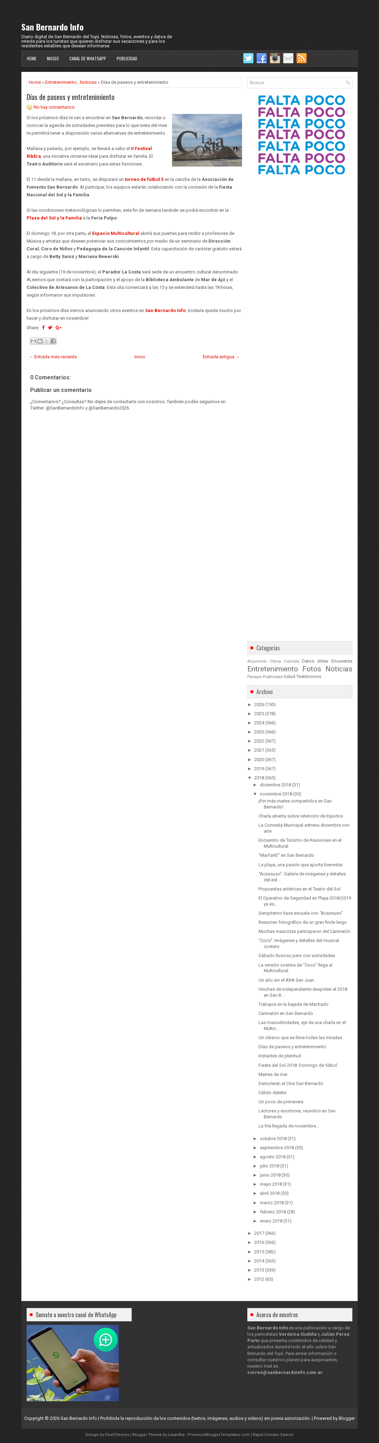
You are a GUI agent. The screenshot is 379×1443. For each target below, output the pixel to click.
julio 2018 (269, 1165)
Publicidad (127, 58)
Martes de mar (273, 1074)
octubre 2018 (273, 1138)
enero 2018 (271, 1221)
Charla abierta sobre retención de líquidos (301, 816)
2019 (259, 768)
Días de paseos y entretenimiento (71, 97)
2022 (259, 741)
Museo (53, 58)
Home (31, 58)
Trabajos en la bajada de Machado (294, 1004)
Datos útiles (315, 661)
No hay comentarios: (54, 107)
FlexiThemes (117, 1434)
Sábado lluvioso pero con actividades (297, 955)
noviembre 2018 (276, 794)
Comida (291, 661)
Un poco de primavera (281, 1101)
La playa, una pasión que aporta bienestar (301, 864)
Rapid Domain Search (273, 1434)
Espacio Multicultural (115, 233)
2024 (259, 722)
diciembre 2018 (275, 784)
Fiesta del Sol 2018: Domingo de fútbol (298, 1065)
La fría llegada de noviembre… (289, 1126)
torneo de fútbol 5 (144, 179)
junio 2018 (270, 1175)
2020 (259, 759)
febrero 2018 (273, 1211)
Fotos (311, 669)
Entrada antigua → (221, 356)
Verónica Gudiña (298, 1334)
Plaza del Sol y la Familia (54, 218)
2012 (259, 1279)
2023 (259, 731)
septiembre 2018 (277, 1147)
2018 (259, 777)
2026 (259, 704)
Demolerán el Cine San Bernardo (291, 1083)
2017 (259, 1233)
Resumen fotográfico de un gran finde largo (303, 922)
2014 (259, 1261)
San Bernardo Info (52, 26)
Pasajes (254, 676)
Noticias (88, 82)
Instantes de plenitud (280, 1055)
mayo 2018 (271, 1184)
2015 (259, 1251)
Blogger (347, 1418)
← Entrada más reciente (53, 356)
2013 (259, 1270)
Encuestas (341, 661)
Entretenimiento (61, 82)
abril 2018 (270, 1193)
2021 (259, 750)
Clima (275, 661)
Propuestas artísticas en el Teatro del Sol (299, 889)
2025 (259, 713)
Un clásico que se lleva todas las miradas (300, 1037)
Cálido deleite (272, 1092)
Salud (289, 676)
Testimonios (308, 676)
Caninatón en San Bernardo (286, 1013)
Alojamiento (257, 661)
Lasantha (176, 1434)
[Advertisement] (134, 609)
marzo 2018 (272, 1202)
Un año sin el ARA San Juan (286, 980)
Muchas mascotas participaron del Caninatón (304, 931)
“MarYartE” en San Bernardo (286, 855)
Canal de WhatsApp (87, 58)
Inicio (140, 356)
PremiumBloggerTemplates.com (219, 1434)
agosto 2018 (272, 1156)
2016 (259, 1242)
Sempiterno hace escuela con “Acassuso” (301, 913)
